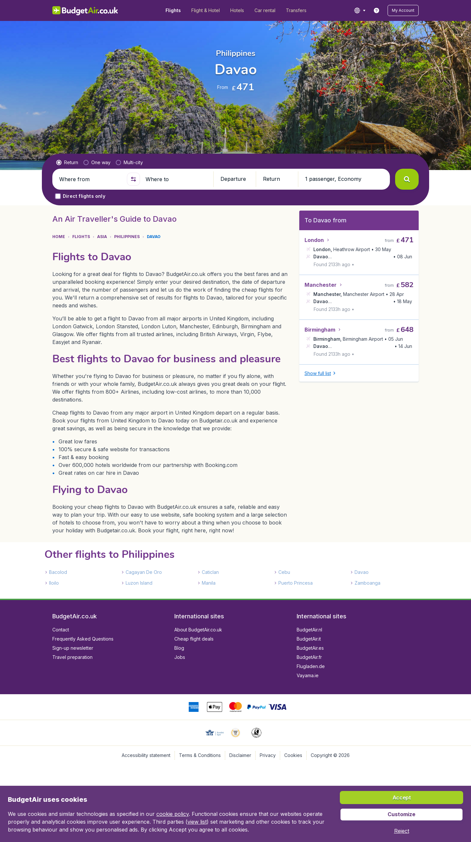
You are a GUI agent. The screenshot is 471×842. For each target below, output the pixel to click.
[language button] (359, 10)
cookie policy (172, 814)
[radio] (67, 162)
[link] (376, 10)
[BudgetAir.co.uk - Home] (85, 10)
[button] (403, 10)
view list (197, 821)
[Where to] (176, 179)
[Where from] (90, 179)
